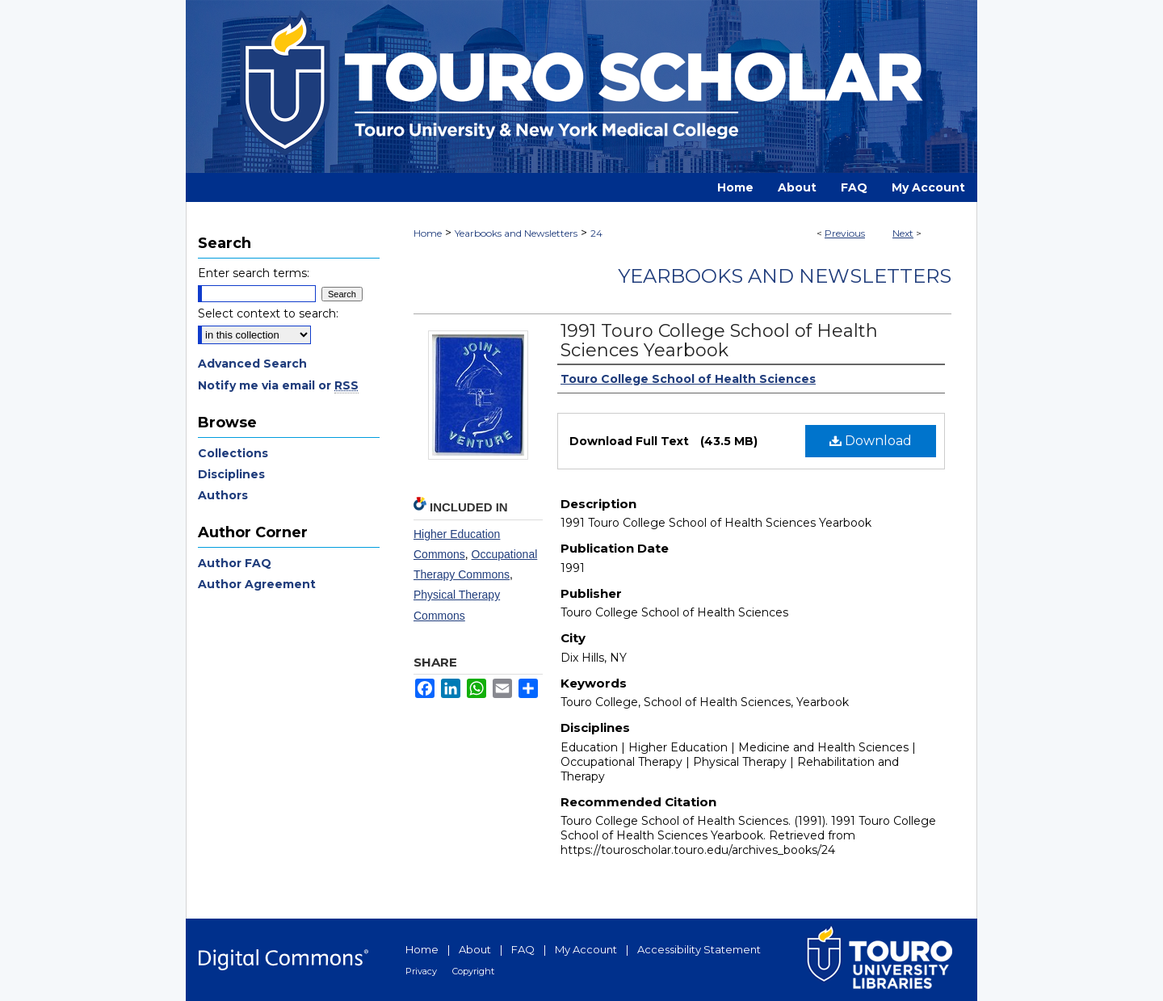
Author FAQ (234, 563)
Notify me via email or (278, 385)
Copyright (473, 971)
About (475, 949)
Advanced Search (252, 363)
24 (596, 233)
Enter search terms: (253, 273)
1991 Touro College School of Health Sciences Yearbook (719, 340)
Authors (223, 495)
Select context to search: (268, 313)
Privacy (421, 971)
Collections (233, 453)
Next (902, 233)
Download (870, 440)
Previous (845, 233)
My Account (586, 949)
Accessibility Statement (699, 949)
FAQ (523, 949)
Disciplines (231, 474)
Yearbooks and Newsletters (516, 233)
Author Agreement (257, 584)
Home (428, 233)
